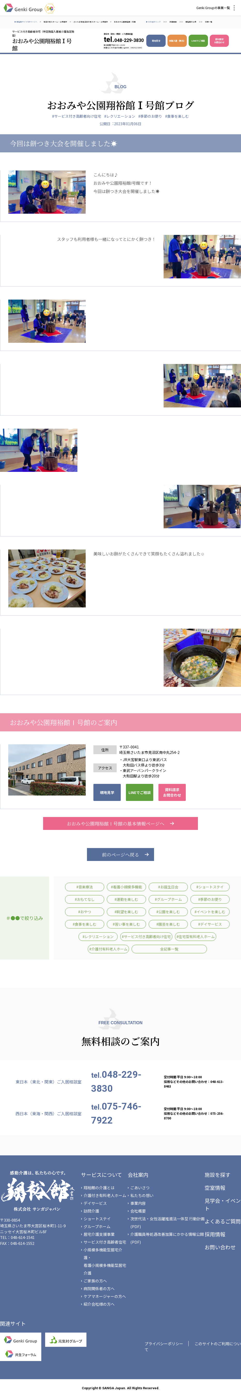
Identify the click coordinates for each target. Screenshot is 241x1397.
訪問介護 (91, 1211)
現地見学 (156, 40)
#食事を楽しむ (177, 116)
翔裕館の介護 (191, 21)
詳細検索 (173, 21)
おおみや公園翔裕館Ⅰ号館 (125, 21)
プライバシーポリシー (163, 1343)
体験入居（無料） (177, 40)
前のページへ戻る (120, 854)
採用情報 (215, 1234)
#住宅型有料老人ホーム (195, 936)
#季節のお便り (150, 116)
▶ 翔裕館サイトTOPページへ (25, 21)
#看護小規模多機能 (126, 886)
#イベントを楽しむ (210, 911)
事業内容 (138, 1203)
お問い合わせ (220, 1247)
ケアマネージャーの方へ (105, 1296)
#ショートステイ (210, 886)
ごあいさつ (140, 1187)
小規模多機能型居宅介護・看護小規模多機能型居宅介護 (105, 1261)
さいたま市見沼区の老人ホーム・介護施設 (91, 21)
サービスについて (101, 1174)
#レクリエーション (119, 116)
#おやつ (84, 911)
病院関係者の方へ (99, 1288)
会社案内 (138, 1174)
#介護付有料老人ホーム (108, 949)
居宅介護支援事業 (99, 1234)
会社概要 (138, 1211)
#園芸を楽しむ (168, 924)
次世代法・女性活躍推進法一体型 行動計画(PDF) (167, 1222)
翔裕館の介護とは (99, 1187)
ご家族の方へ (95, 1280)
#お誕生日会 (168, 886)
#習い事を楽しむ (126, 924)
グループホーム (97, 1226)
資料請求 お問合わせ (219, 41)
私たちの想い (142, 1195)
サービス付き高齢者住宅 (105, 1242)
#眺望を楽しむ (126, 911)
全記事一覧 (169, 949)
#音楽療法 (84, 886)
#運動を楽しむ (126, 899)
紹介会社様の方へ (99, 1304)
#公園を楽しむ (168, 911)
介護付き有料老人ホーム (105, 1195)
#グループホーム (168, 899)
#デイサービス (210, 924)
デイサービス (95, 1203)
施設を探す (217, 1174)
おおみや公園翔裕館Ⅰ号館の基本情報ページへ (120, 823)
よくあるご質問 (223, 1221)
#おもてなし (85, 899)
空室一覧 (208, 21)
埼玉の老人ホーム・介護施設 (55, 21)
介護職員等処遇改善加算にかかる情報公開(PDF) (167, 1238)
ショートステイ (97, 1218)
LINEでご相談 (198, 40)
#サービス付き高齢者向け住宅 (76, 116)
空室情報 (215, 1187)
